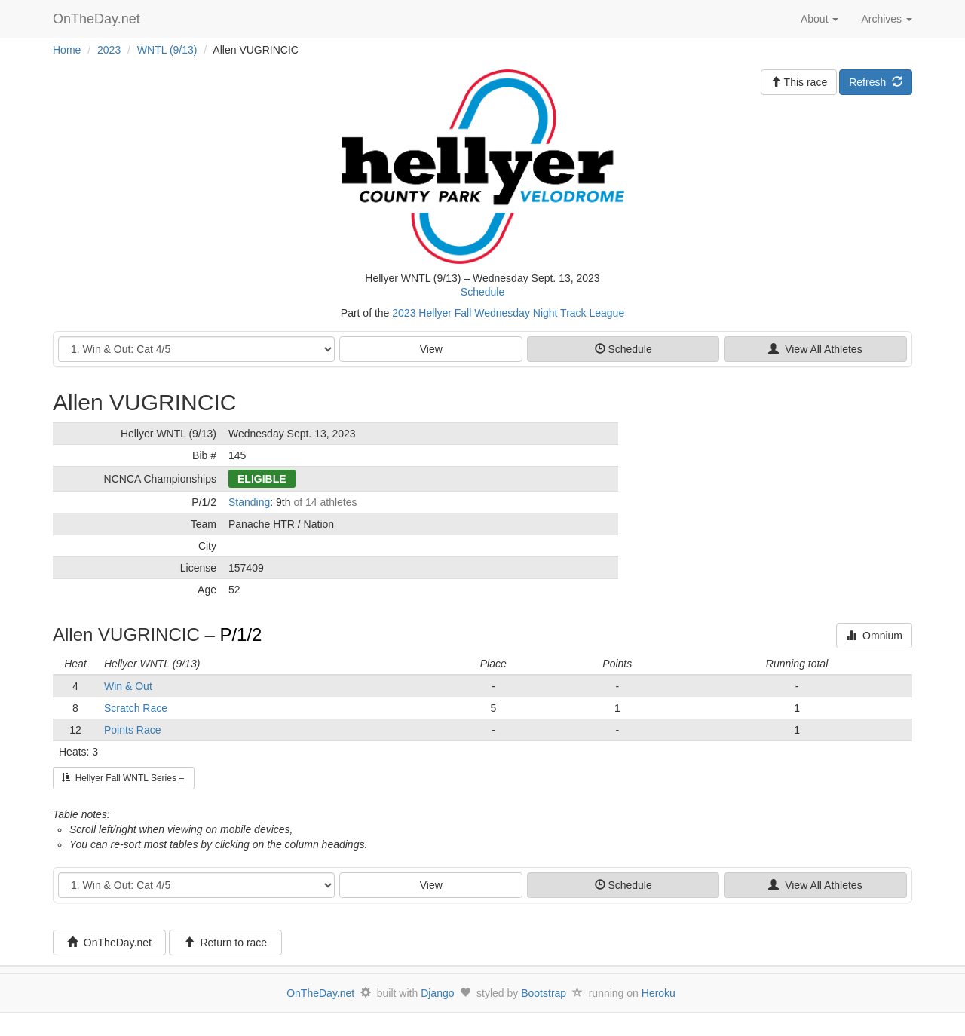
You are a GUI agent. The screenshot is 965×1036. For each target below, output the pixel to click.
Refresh (875, 82)
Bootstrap (543, 993)
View (431, 349)
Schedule (482, 292)
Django (437, 993)
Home (67, 50)
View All (815, 349)
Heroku (659, 993)
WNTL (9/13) (167, 50)
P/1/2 (240, 634)
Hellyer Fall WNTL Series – (123, 778)
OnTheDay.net (98, 18)
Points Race (132, 730)
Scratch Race (135, 708)
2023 (109, 50)
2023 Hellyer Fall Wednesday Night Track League (508, 313)
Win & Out (128, 686)
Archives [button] (886, 19)
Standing (249, 502)
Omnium (874, 636)
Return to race (226, 942)
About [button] (819, 19)
